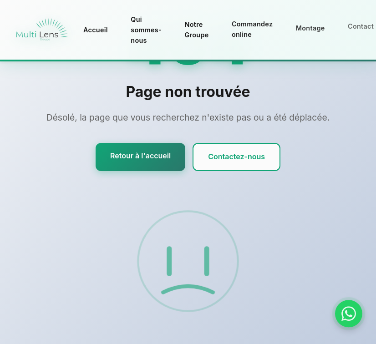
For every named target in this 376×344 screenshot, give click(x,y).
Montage (310, 25)
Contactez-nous (236, 156)
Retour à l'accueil (140, 155)
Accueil (95, 30)
